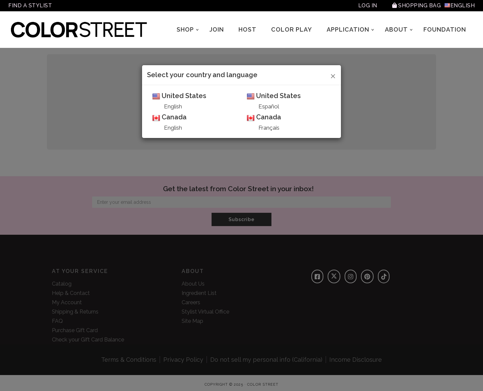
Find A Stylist (30, 5)
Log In (367, 5)
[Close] (333, 75)
